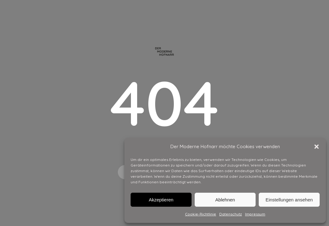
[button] (316, 147)
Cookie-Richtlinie (200, 214)
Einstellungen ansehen (289, 199)
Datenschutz (230, 214)
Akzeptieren (161, 199)
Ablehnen (225, 199)
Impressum (255, 214)
